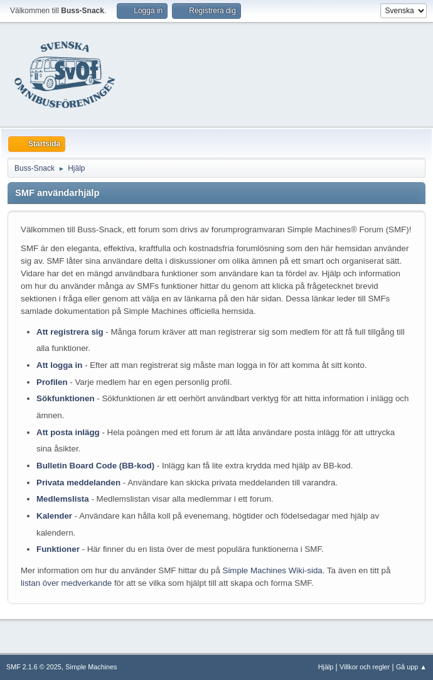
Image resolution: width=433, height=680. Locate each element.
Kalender (54, 516)
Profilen (52, 382)
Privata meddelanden (78, 482)
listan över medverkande (66, 583)
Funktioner (58, 549)
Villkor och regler (364, 667)
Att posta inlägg (68, 432)
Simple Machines (91, 667)
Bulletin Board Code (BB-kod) (95, 465)
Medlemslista (62, 499)
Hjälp (326, 667)
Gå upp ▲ (411, 667)
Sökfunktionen (65, 398)
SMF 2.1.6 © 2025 (33, 667)
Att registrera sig (70, 332)
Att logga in (59, 365)
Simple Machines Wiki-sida (273, 570)
